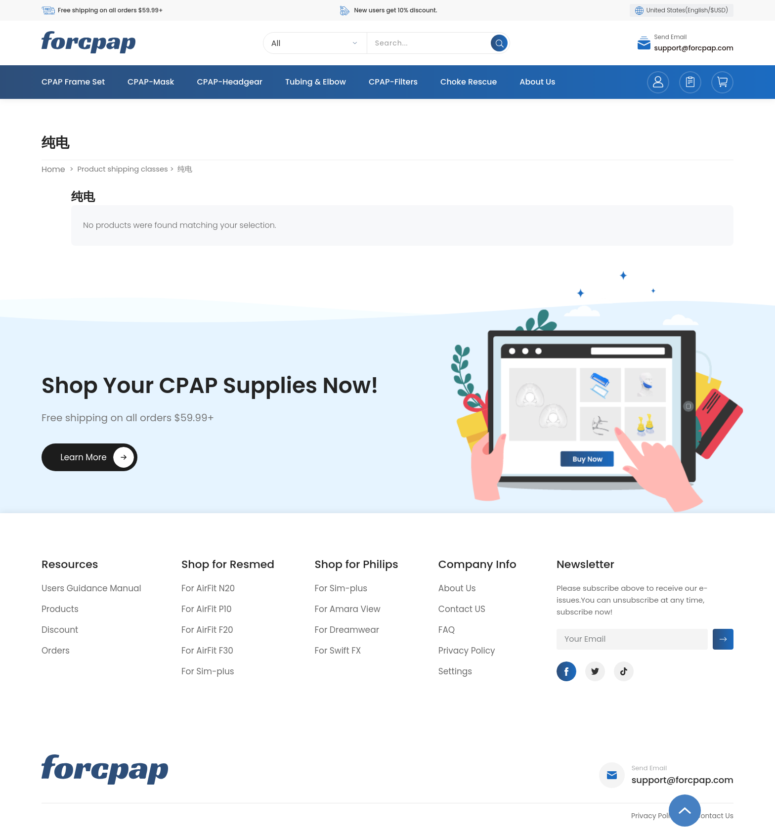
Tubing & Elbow (315, 82)
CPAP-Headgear (229, 82)
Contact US (461, 609)
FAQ (446, 630)
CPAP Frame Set (73, 82)
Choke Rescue (468, 82)
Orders (56, 651)
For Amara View (347, 609)
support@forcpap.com (694, 48)
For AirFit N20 (208, 588)
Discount (60, 630)
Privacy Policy (466, 651)
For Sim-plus (207, 671)
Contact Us (714, 816)
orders (690, 82)
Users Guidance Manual (91, 588)
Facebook (566, 671)
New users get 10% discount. (387, 10)
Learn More (83, 457)
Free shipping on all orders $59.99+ (102, 10)
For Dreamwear (346, 630)
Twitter (595, 671)
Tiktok (624, 671)
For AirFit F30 (207, 651)
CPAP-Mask (151, 82)
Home (53, 169)
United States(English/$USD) (681, 10)
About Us (537, 82)
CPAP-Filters (393, 82)
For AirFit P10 (206, 609)
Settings (455, 671)
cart (722, 82)
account (658, 82)
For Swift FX (337, 651)
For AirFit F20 (207, 630)
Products (60, 609)
